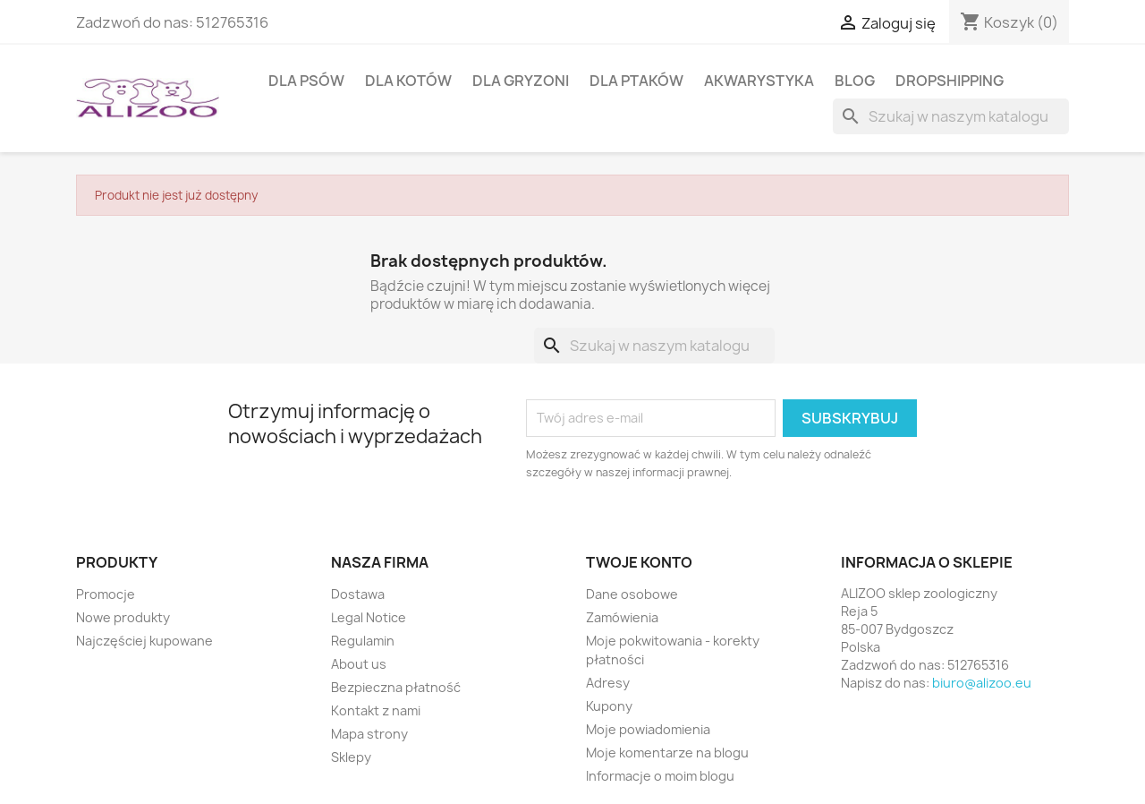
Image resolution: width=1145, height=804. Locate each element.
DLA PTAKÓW (636, 80)
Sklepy (351, 757)
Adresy (608, 682)
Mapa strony (369, 733)
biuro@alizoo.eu (981, 682)
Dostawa (358, 594)
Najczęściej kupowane (144, 640)
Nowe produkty (123, 617)
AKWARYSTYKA (759, 80)
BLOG (855, 80)
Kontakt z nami (375, 710)
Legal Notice (368, 617)
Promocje (105, 594)
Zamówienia (622, 617)
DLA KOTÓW (408, 80)
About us (358, 663)
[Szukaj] (951, 116)
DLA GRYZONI (520, 80)
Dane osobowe (632, 594)
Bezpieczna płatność (396, 687)
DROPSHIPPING (949, 80)
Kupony (609, 705)
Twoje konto (639, 562)
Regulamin (362, 640)
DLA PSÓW (306, 80)
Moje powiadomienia (648, 729)
